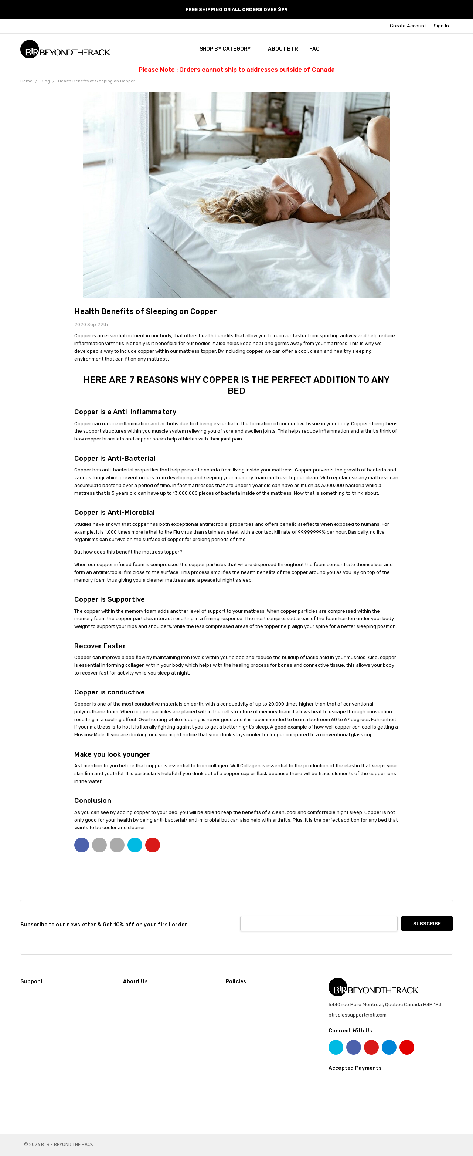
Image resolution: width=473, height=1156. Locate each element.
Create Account (408, 25)
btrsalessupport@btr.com (358, 1015)
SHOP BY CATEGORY (228, 49)
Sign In (441, 25)
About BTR (283, 49)
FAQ (314, 49)
